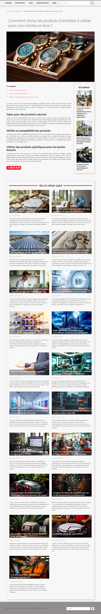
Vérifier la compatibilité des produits (18, 94)
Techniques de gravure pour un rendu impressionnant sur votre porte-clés (71, 251)
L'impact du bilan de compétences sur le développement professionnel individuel (71, 495)
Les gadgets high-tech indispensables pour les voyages (28, 534)
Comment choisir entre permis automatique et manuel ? (83, 167)
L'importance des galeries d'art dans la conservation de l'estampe (29, 411)
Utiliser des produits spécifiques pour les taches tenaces (23, 97)
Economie (8, 3)
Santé (31, 3)
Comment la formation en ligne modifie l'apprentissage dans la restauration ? (29, 290)
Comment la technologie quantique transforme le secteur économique (70, 290)
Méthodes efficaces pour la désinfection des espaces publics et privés (84, 140)
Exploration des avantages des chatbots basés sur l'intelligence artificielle (72, 372)
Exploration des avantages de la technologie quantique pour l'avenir (70, 331)
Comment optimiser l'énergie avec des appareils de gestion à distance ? (71, 210)
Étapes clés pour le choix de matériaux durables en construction (29, 210)
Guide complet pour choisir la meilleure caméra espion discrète (72, 411)
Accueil (8, 11)
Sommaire (12, 86)
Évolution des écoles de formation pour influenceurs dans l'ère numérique (72, 452)
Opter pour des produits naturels (17, 90)
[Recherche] (76, 3)
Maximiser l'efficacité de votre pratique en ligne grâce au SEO (29, 452)
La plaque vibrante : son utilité (67, 533)
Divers (54, 3)
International (20, 3)
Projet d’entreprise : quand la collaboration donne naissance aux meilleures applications (84, 112)
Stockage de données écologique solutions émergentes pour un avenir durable (28, 332)
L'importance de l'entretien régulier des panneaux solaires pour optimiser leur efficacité (29, 252)
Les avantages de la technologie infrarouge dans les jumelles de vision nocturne (29, 495)
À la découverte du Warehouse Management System (25, 575)
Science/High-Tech (42, 3)
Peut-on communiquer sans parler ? (28, 371)
